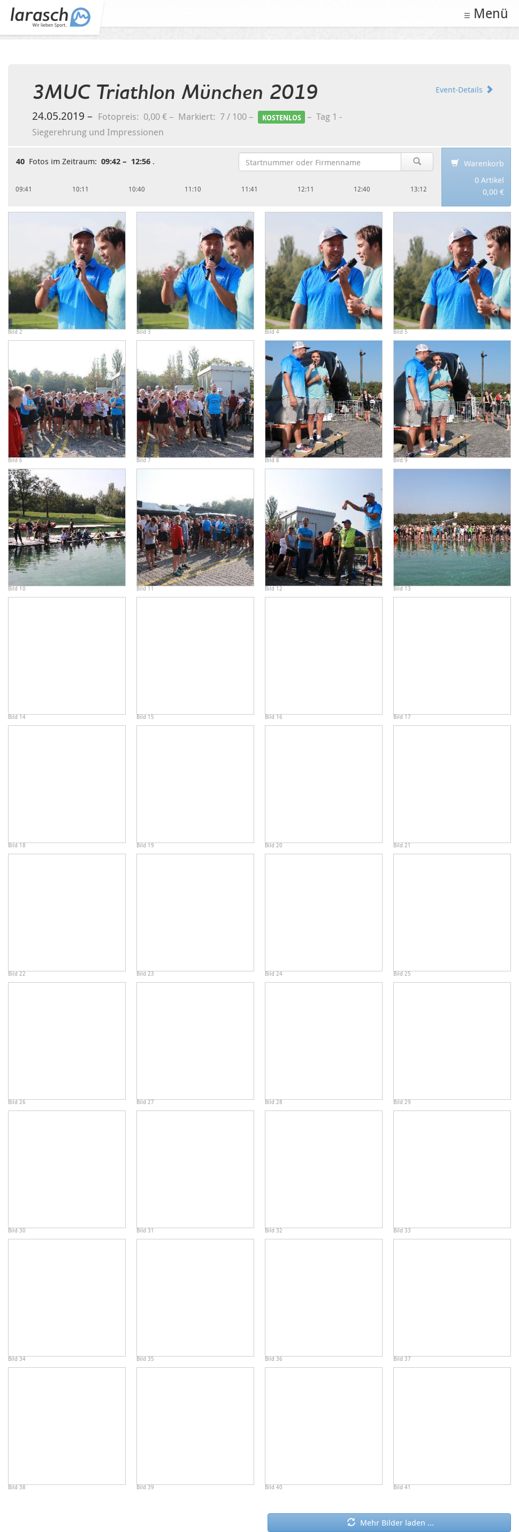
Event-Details (464, 89)
